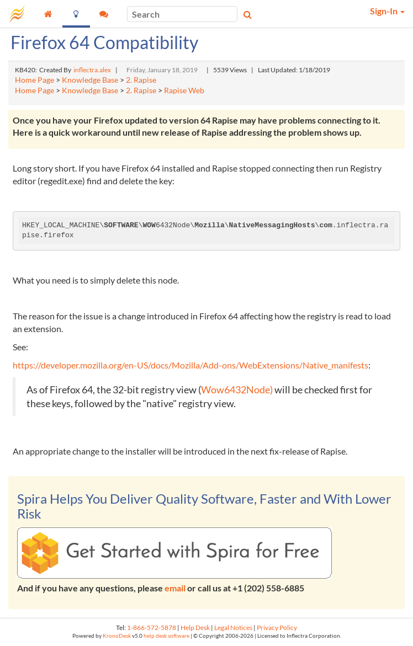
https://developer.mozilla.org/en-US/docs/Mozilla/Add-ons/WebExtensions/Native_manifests (190, 365)
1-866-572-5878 (151, 627)
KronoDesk (117, 636)
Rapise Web (184, 90)
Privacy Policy (277, 627)
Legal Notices (233, 627)
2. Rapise (141, 80)
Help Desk (195, 627)
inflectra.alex (92, 69)
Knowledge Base (90, 80)
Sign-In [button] (387, 11)
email (175, 588)
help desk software (166, 636)
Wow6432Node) (237, 390)
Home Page (34, 80)
